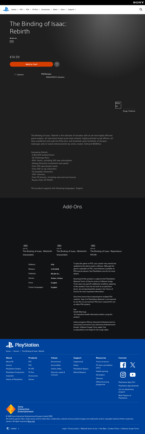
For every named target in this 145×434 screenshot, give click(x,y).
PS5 (21, 10)
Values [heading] (54, 358)
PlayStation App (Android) (128, 386)
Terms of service (102, 361)
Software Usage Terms (130, 428)
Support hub (78, 361)
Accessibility (56, 365)
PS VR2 (31, 368)
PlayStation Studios (13, 368)
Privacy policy (73, 428)
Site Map (102, 428)
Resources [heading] (101, 358)
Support (71, 10)
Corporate (10, 376)
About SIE (9, 361)
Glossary (99, 378)
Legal (64, 428)
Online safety (56, 368)
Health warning (102, 371)
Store (63, 10)
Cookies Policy (113, 428)
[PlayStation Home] (6, 9)
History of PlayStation (14, 379)
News (55, 10)
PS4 (27, 10)
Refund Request (79, 372)
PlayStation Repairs (81, 368)
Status (75, 365)
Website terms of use (89, 428)
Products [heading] (32, 358)
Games (13, 10)
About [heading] (9, 358)
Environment (56, 361)
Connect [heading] (122, 358)
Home (8, 351)
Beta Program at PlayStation (125, 396)
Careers (9, 365)
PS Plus (35, 10)
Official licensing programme (102, 383)
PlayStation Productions (15, 372)
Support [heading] (77, 358)
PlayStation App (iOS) (127, 382)
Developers (100, 375)
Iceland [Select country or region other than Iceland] (13, 429)
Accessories (45, 10)
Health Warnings (79, 312)
